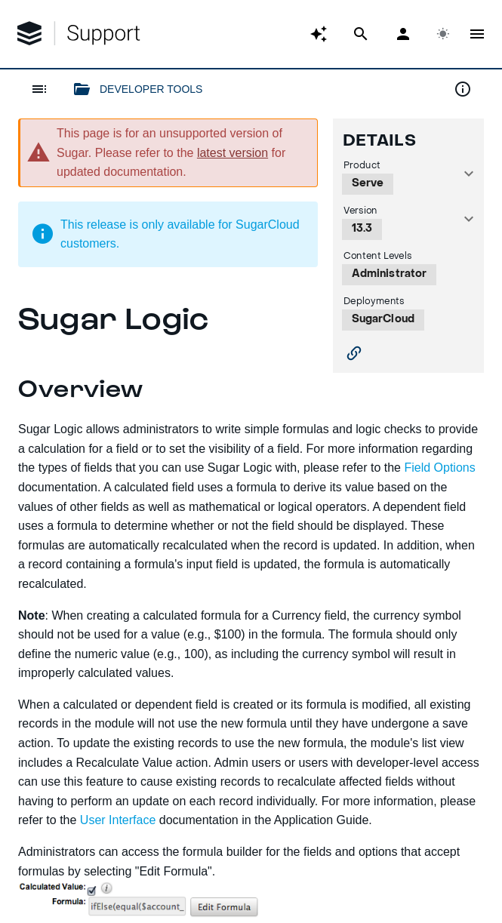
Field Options (439, 467)
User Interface (118, 820)
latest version (232, 152)
